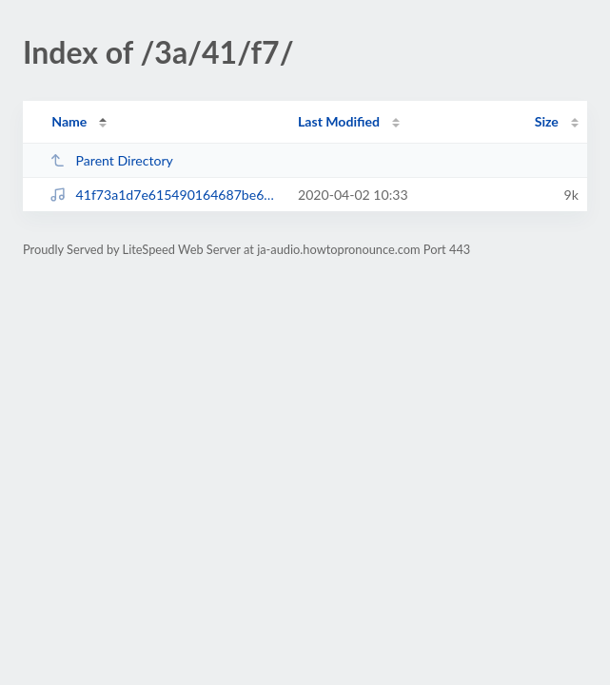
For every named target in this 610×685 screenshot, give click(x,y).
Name (69, 121)
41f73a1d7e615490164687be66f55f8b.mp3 (165, 194)
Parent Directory (111, 160)
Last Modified (339, 121)
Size (547, 121)
